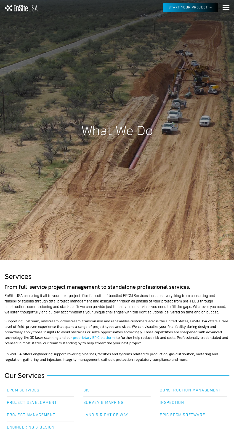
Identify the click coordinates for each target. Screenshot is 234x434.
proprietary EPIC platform (94, 337)
